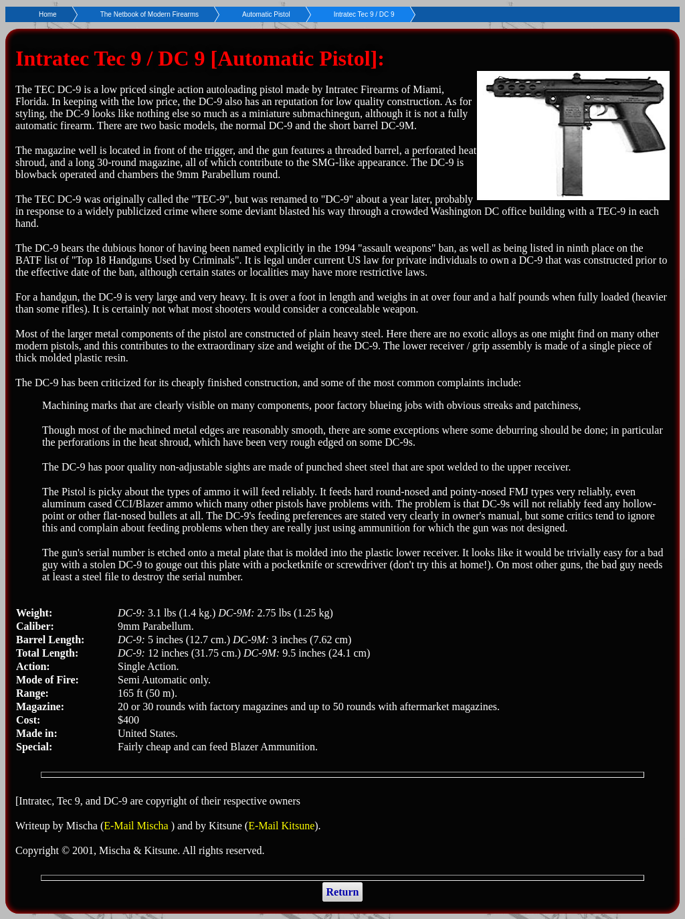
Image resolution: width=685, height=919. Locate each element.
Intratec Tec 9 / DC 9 (364, 14)
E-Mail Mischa (137, 825)
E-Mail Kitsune (281, 825)
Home (48, 14)
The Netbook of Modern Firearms (149, 14)
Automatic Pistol (266, 14)
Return (342, 892)
